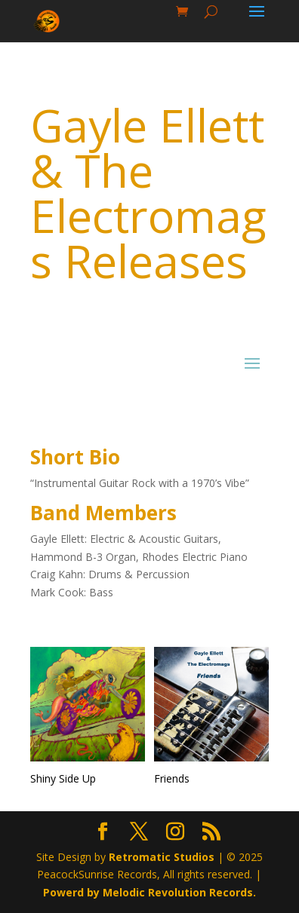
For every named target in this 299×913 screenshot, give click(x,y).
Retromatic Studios (161, 857)
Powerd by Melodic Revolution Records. (149, 892)
